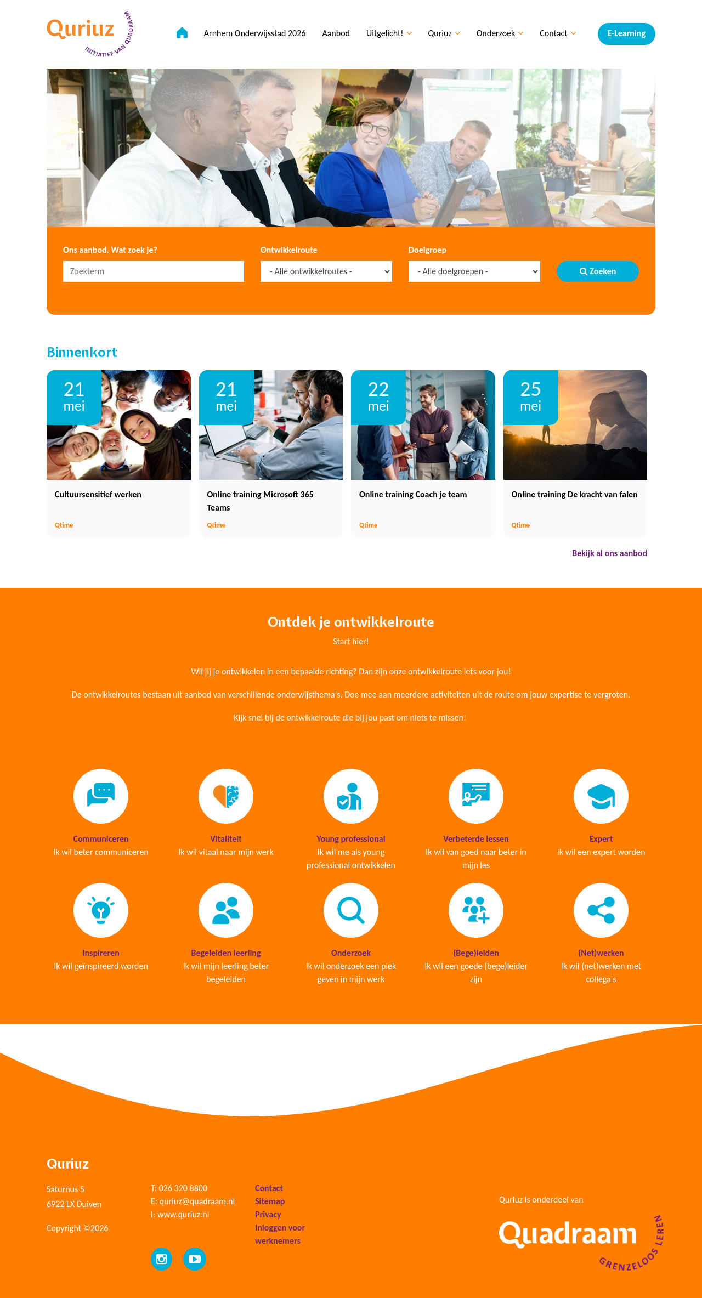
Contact (557, 33)
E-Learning (627, 33)
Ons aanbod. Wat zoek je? (110, 250)
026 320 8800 (183, 1188)
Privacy (268, 1214)
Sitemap (270, 1201)
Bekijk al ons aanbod (609, 553)
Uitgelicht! (389, 33)
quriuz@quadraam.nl (197, 1201)
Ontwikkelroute (289, 250)
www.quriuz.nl (183, 1214)
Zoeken (598, 271)
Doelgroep (427, 250)
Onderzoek (500, 33)
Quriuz (444, 33)
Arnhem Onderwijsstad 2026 (255, 33)
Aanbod (336, 33)
